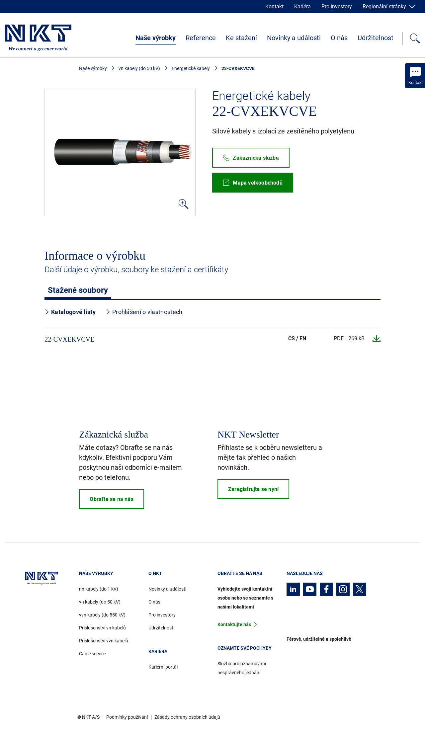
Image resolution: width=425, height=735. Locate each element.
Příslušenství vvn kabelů (103, 640)
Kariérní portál (163, 667)
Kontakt (274, 6)
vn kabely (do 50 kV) (139, 68)
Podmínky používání (127, 717)
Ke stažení (241, 38)
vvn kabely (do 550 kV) (102, 614)
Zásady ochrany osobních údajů (187, 717)
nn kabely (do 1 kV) (98, 589)
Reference (201, 38)
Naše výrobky (155, 38)
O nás (339, 38)
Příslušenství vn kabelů (102, 627)
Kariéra (302, 6)
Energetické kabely (191, 68)
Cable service (92, 653)
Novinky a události (294, 38)
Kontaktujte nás (234, 624)
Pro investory (336, 6)
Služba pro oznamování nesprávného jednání (241, 668)
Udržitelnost (375, 38)
